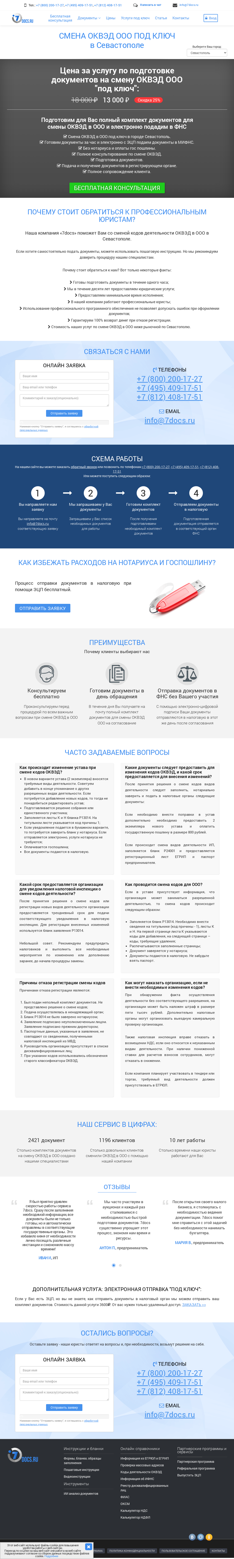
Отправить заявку (43, 608)
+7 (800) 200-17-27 (50, 5)
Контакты (180, 17)
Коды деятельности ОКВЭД (141, 1472)
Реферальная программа (196, 1468)
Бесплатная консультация (117, 188)
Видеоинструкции (77, 1476)
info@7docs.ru (189, 5)
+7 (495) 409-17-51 (79, 5)
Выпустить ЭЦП (189, 1475)
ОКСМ (125, 1504)
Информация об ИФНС (137, 1479)
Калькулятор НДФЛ (135, 1517)
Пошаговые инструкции (81, 1469)
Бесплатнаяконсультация (60, 18)
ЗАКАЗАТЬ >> (194, 1304)
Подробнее (51, 1556)
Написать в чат (150, 5)
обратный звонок (84, 467)
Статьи (161, 17)
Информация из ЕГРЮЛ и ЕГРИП (145, 1458)
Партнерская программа (195, 1461)
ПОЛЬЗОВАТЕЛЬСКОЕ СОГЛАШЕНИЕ (183, 1550)
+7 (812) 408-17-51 (108, 5)
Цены (111, 17)
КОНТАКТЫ (218, 1550)
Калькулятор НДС (134, 1510)
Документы (89, 17)
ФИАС (125, 1497)
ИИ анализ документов (81, 1493)
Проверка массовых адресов (142, 1465)
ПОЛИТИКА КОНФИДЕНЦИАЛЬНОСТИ (132, 1550)
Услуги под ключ (135, 17)
